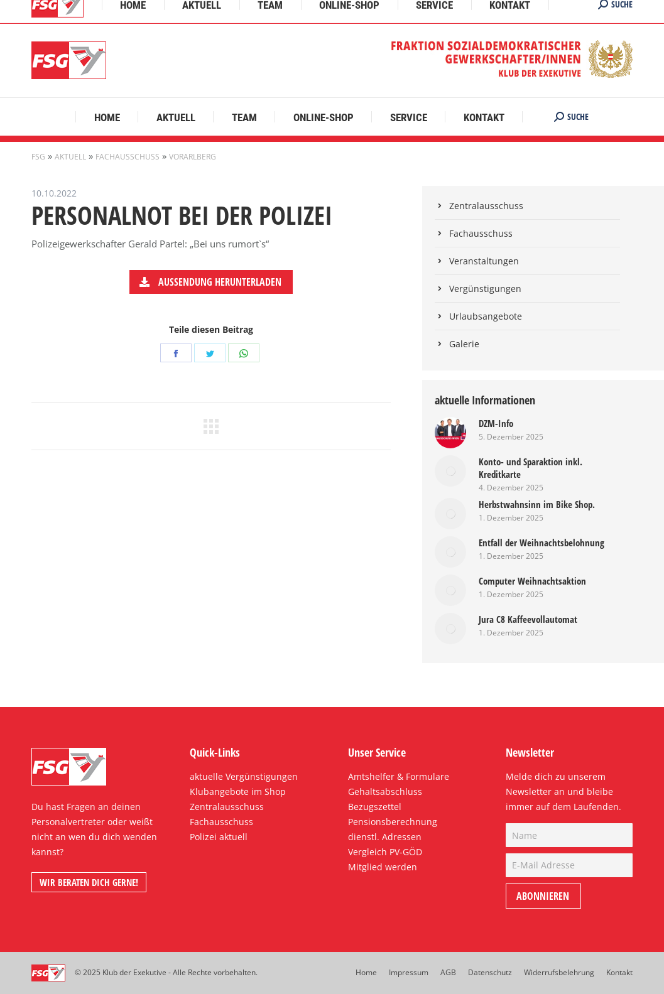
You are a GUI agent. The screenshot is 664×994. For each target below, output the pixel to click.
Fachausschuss (127, 156)
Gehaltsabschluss (385, 791)
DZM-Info (496, 423)
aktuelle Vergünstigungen (244, 776)
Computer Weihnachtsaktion (532, 581)
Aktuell (70, 156)
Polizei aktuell (219, 837)
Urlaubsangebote (485, 316)
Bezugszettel (374, 807)
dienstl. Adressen (385, 837)
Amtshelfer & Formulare (398, 776)
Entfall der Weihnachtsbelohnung (541, 542)
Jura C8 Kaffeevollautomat (528, 619)
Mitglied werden (382, 867)
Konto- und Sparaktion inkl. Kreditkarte (530, 467)
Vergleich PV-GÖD (385, 852)
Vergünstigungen (485, 288)
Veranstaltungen (484, 261)
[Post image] (450, 432)
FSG (38, 156)
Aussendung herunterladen (210, 282)
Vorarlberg (192, 156)
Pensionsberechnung (392, 822)
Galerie (464, 344)
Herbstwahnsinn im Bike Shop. (537, 504)
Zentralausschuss (486, 206)
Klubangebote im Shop (238, 791)
